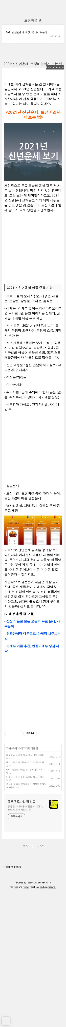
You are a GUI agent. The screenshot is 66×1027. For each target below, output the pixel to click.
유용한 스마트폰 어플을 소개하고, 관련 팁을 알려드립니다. (25, 943)
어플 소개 (12, 883)
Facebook (34, 1022)
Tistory (29, 1018)
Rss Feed (14, 1022)
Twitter (26, 1022)
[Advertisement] (33, 110)
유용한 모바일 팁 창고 (21, 937)
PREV (25, 981)
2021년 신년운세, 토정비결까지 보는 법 (27, 32)
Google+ (52, 1022)
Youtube (43, 1022)
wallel (48, 1018)
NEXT (40, 981)
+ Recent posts (11, 1002)
